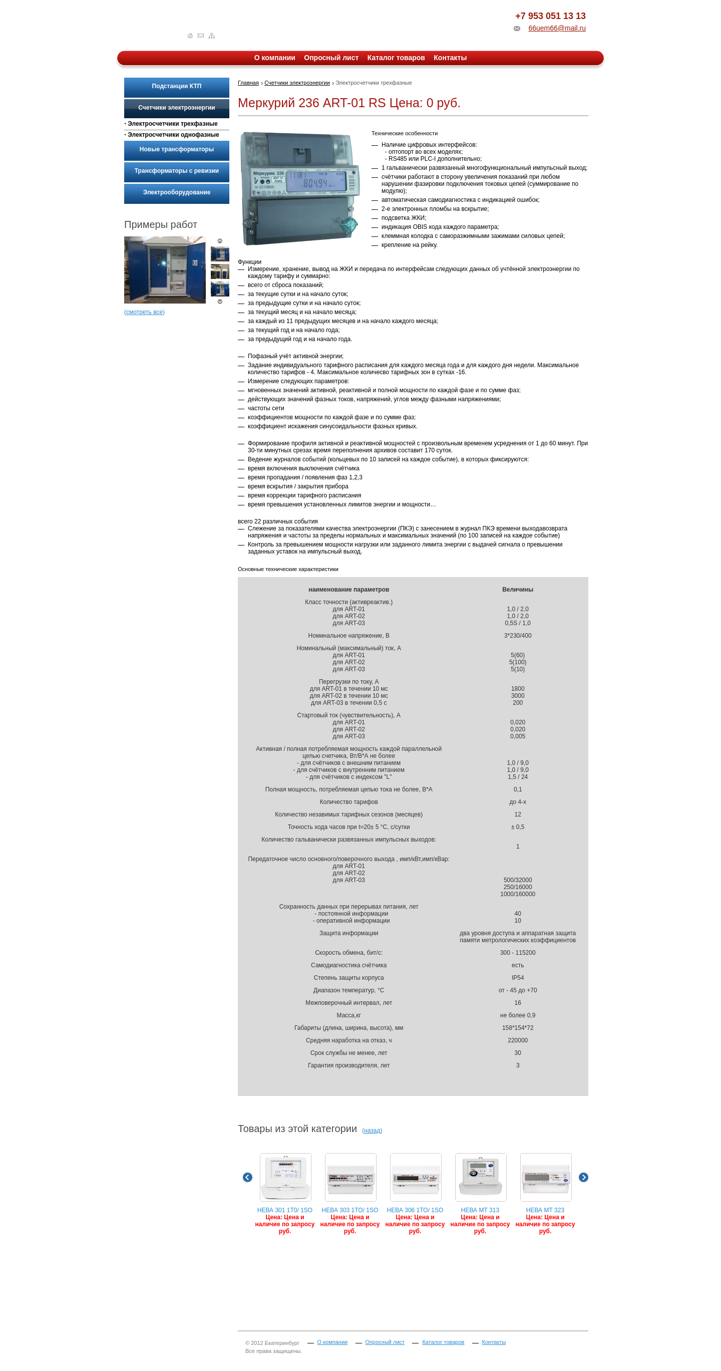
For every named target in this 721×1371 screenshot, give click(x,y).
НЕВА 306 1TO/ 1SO (415, 1194)
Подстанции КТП (177, 86)
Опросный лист (331, 58)
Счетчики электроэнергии (176, 107)
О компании (274, 58)
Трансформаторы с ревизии (177, 170)
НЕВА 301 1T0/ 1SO (285, 1194)
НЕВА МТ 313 (480, 1194)
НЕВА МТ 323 (545, 1194)
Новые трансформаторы (177, 149)
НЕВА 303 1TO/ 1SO (350, 1194)
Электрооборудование (177, 192)
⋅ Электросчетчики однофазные (171, 134)
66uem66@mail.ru (557, 28)
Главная (248, 83)
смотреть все (144, 312)
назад (372, 1130)
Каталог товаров (396, 58)
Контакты (450, 58)
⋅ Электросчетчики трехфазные (171, 123)
